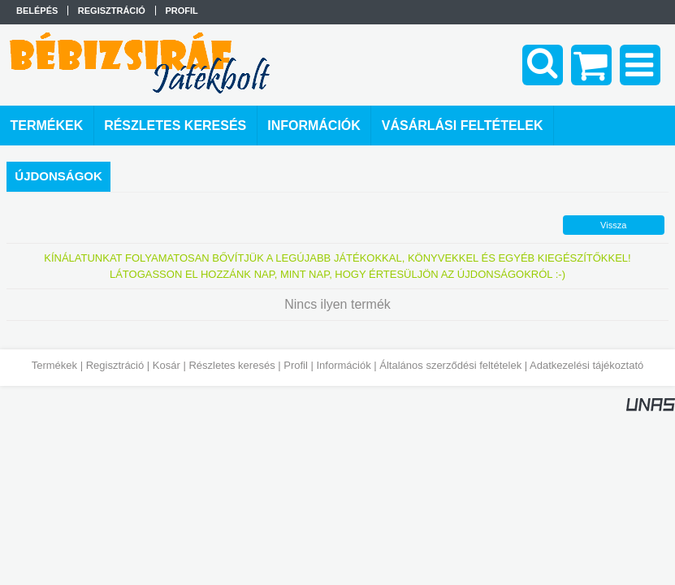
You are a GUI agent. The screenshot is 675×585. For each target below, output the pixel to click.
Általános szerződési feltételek (450, 365)
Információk (343, 365)
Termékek (54, 365)
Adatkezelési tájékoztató (586, 365)
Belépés (37, 10)
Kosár (166, 365)
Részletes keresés (231, 365)
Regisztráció (115, 365)
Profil (295, 365)
